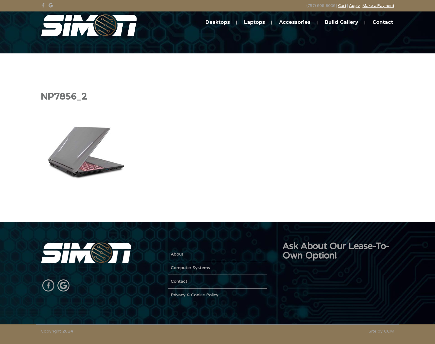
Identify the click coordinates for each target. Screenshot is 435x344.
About (177, 254)
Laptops (254, 22)
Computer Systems (190, 267)
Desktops (217, 22)
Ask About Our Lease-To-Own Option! (335, 251)
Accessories (295, 22)
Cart (342, 5)
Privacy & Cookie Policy (194, 295)
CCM (389, 331)
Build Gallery (341, 22)
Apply (354, 5)
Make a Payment (378, 5)
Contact (382, 22)
